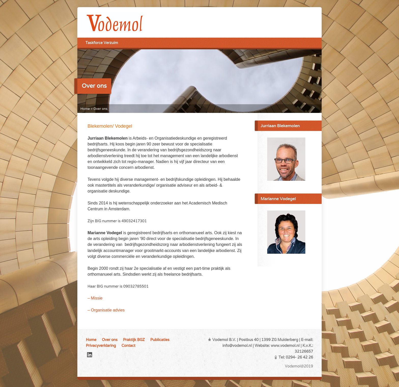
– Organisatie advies (106, 310)
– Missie (95, 298)
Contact (128, 345)
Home (85, 109)
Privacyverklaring (101, 345)
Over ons (100, 109)
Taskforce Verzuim (102, 42)
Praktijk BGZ (134, 339)
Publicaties (159, 339)
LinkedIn (89, 355)
